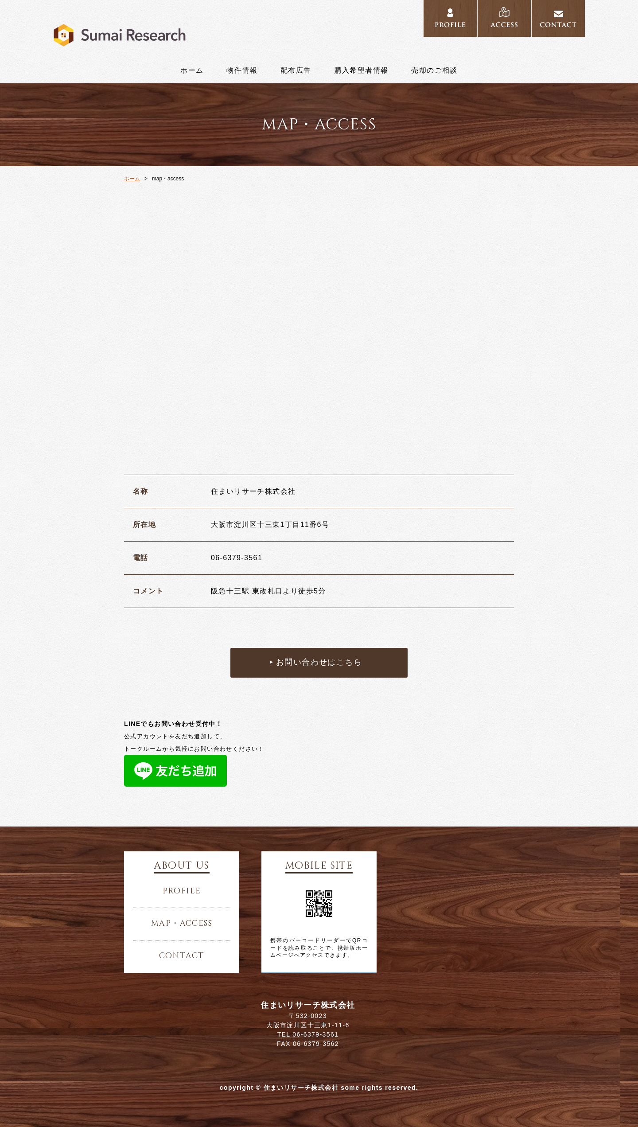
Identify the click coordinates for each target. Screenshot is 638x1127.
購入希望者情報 (362, 70)
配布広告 (295, 70)
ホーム (191, 70)
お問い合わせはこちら (319, 662)
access (504, 18)
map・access (181, 923)
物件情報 (241, 70)
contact (558, 18)
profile (450, 18)
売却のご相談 (434, 70)
